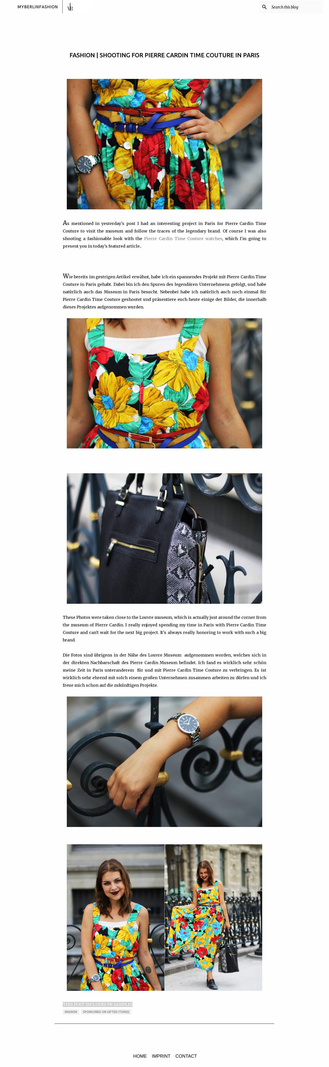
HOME (140, 1056)
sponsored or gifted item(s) (106, 1011)
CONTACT (186, 1056)
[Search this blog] (295, 7)
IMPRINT (161, 1056)
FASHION (71, 1011)
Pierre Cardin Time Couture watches (183, 238)
